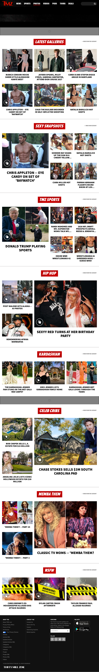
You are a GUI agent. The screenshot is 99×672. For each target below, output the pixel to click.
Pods (63, 18)
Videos (50, 18)
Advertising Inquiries (32, 629)
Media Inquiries (31, 632)
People (5, 652)
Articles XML (6, 637)
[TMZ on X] (6, 3)
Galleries (5, 649)
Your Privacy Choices (10, 632)
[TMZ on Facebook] (3, 3)
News (6, 18)
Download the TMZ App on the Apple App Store (82, 623)
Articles (5, 634)
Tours (76, 18)
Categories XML (7, 647)
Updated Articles (7, 639)
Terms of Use (6, 627)
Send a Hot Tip (31, 624)
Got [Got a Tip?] (7, 11)
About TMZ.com (7, 622)
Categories (6, 644)
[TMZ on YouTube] (60, 639)
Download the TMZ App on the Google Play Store (82, 629)
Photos (35, 18)
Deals (89, 18)
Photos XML (6, 657)
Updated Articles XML (9, 642)
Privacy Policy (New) (8, 624)
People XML (6, 654)
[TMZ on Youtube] (9, 3)
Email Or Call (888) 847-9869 (22, 11)
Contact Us (30, 622)
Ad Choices (6, 629)
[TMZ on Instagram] (12, 3)
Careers (29, 627)
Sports (20, 18)
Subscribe (68, 631)
